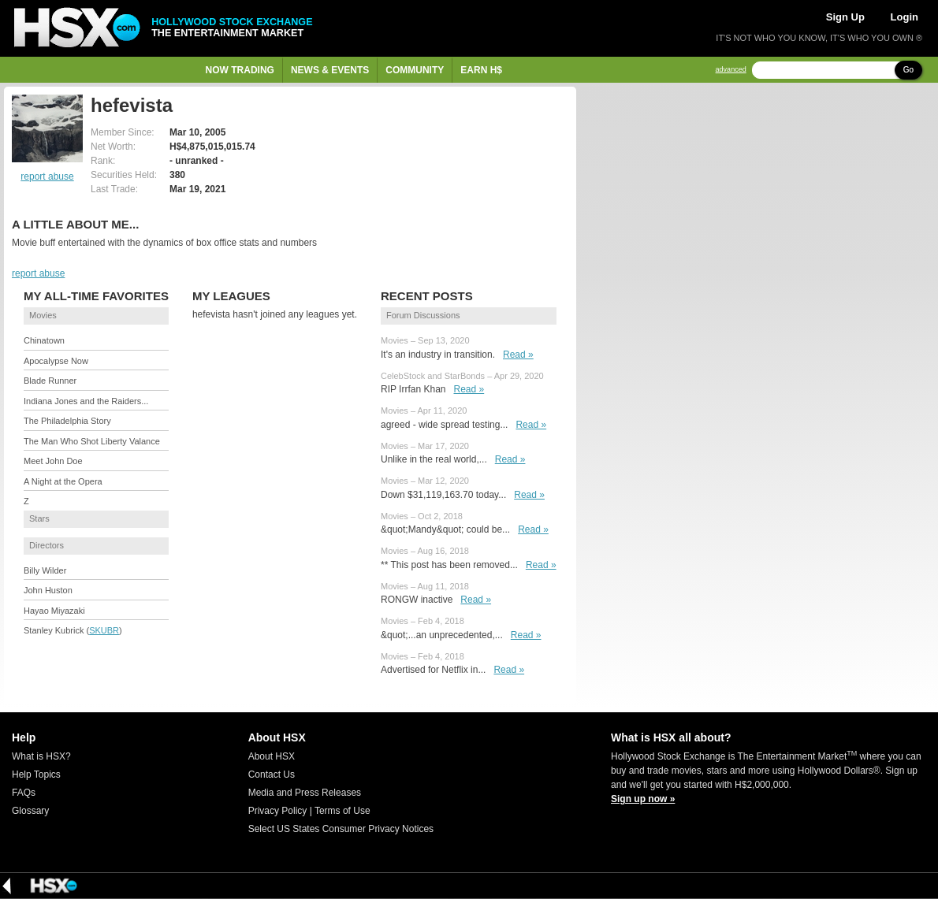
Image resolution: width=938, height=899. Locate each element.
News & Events (330, 70)
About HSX (271, 756)
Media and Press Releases (304, 792)
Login (904, 17)
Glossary (30, 810)
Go (908, 69)
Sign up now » (643, 798)
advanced (731, 69)
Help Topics (36, 774)
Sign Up (845, 17)
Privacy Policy (277, 810)
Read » (518, 354)
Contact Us (271, 774)
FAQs (23, 792)
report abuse (46, 176)
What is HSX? (41, 756)
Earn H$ (481, 70)
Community (414, 70)
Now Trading (240, 70)
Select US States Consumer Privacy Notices (341, 828)
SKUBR (104, 630)
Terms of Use (342, 810)
